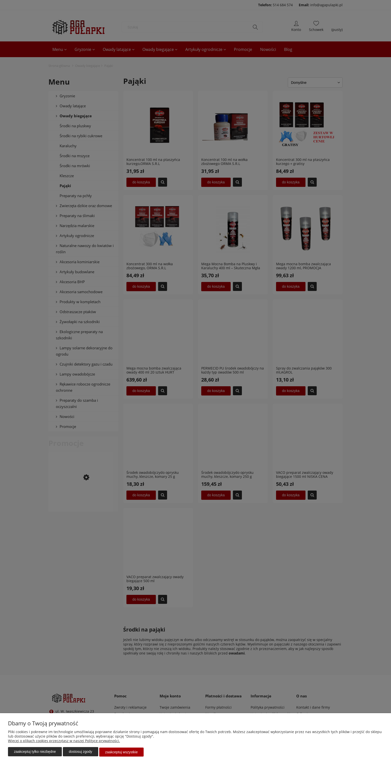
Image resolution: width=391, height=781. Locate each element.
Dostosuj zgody (80, 752)
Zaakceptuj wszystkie (121, 752)
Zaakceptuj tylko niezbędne (35, 752)
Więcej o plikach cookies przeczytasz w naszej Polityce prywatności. (64, 741)
